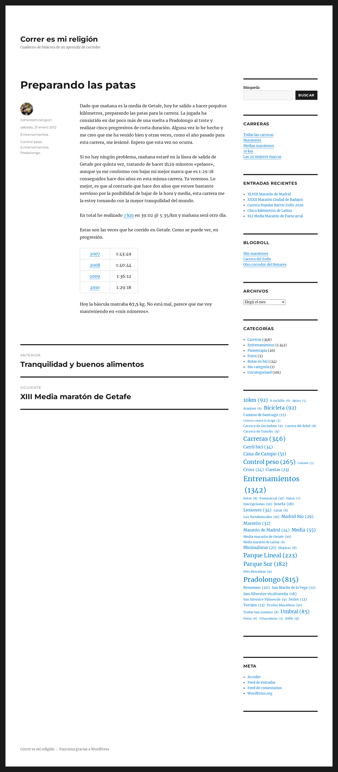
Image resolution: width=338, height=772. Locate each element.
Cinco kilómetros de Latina (270, 210)
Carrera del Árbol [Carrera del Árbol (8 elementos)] (300, 425)
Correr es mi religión (59, 39)
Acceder (254, 677)
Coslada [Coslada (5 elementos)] (306, 463)
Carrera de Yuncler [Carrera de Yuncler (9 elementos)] (261, 431)
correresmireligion (36, 120)
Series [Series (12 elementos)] (298, 599)
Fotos (252, 356)
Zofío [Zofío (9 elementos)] (292, 618)
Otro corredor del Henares (265, 264)
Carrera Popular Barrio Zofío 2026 (276, 205)
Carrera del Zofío (257, 259)
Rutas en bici (258, 361)
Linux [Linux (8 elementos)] (281, 510)
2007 (95, 253)
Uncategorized (260, 372)
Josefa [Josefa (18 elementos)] (284, 504)
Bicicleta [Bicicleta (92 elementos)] (280, 408)
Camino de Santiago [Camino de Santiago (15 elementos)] (264, 415)
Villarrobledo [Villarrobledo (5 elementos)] (271, 618)
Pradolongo (30, 153)
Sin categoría (258, 367)
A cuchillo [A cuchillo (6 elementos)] (280, 401)
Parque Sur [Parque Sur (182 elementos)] (265, 564)
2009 (94, 276)
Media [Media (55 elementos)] (304, 530)
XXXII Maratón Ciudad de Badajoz (275, 199)
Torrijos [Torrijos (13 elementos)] (254, 605)
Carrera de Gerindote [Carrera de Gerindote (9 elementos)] (263, 426)
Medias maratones (258, 146)
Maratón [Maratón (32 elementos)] (256, 523)
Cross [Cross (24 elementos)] (253, 470)
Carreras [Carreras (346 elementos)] (264, 439)
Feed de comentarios (265, 688)
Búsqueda (251, 87)
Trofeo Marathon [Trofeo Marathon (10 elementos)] (284, 605)
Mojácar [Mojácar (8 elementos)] (287, 547)
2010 (95, 287)
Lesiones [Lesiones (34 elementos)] (257, 510)
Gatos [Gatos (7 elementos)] (293, 498)
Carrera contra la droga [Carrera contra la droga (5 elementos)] (262, 420)
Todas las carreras (258, 135)
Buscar (306, 95)
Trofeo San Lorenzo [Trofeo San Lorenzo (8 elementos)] (261, 612)
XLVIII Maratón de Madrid (269, 194)
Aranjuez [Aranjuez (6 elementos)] (252, 408)
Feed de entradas (261, 682)
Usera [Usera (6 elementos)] (250, 618)
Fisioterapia (257, 350)
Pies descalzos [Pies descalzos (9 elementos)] (257, 571)
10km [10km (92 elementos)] (255, 400)
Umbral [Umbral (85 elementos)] (295, 612)
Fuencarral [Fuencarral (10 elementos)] (271, 498)
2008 (95, 265)
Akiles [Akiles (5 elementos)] (299, 401)
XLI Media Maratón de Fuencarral (275, 216)
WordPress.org (260, 693)
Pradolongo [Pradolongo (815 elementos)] (271, 579)
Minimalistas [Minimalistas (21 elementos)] (259, 548)
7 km (129, 215)
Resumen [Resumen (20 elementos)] (256, 588)
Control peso (31, 142)
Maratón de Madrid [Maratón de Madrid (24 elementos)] (266, 530)
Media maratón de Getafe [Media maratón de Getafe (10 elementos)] (267, 536)
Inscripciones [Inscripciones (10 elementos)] (257, 504)
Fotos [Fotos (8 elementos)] (250, 498)
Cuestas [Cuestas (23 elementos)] (277, 470)
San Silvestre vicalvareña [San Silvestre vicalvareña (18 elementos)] (270, 594)
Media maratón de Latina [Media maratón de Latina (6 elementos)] (264, 542)
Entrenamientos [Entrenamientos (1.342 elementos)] (271, 485)
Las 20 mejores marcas (262, 157)
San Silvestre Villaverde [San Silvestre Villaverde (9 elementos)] (265, 599)
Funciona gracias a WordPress (84, 749)
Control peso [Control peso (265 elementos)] (269, 462)
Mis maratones (255, 253)
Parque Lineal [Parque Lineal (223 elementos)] (270, 555)
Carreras (255, 339)
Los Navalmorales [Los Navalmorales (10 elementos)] (261, 517)
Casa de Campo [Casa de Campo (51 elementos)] (264, 454)
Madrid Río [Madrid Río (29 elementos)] (297, 517)
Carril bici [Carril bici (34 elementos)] (258, 447)
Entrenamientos (34, 134)
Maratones (252, 140)
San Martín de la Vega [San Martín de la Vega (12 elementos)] (294, 588)
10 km (248, 151)
